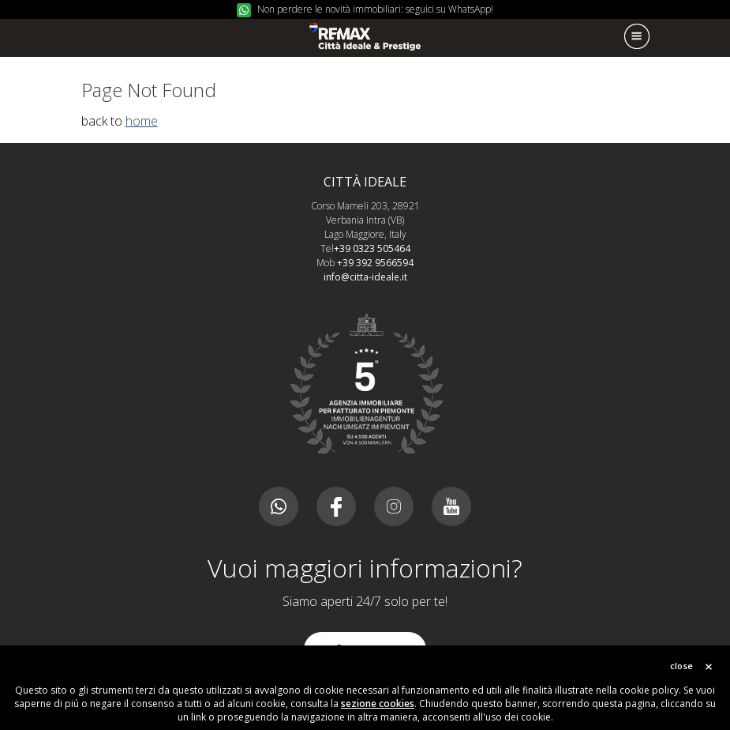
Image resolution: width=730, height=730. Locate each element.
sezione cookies (377, 703)
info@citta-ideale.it (365, 277)
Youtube (451, 506)
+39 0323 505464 (372, 248)
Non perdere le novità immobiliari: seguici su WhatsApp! (375, 9)
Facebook (336, 506)
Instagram (394, 506)
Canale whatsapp (278, 506)
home (141, 121)
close (681, 666)
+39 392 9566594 (375, 262)
